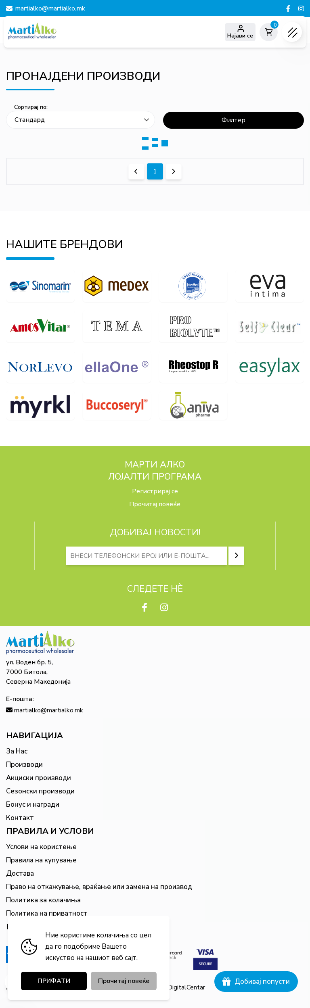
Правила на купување (41, 860)
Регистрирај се (155, 491)
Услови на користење (41, 846)
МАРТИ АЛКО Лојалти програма (154, 471)
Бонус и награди (32, 804)
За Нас (16, 751)
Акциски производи (38, 778)
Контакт (20, 817)
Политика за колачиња (43, 900)
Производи (24, 764)
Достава (20, 873)
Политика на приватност (47, 913)
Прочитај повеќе (154, 504)
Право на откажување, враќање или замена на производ (99, 886)
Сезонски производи (40, 791)
